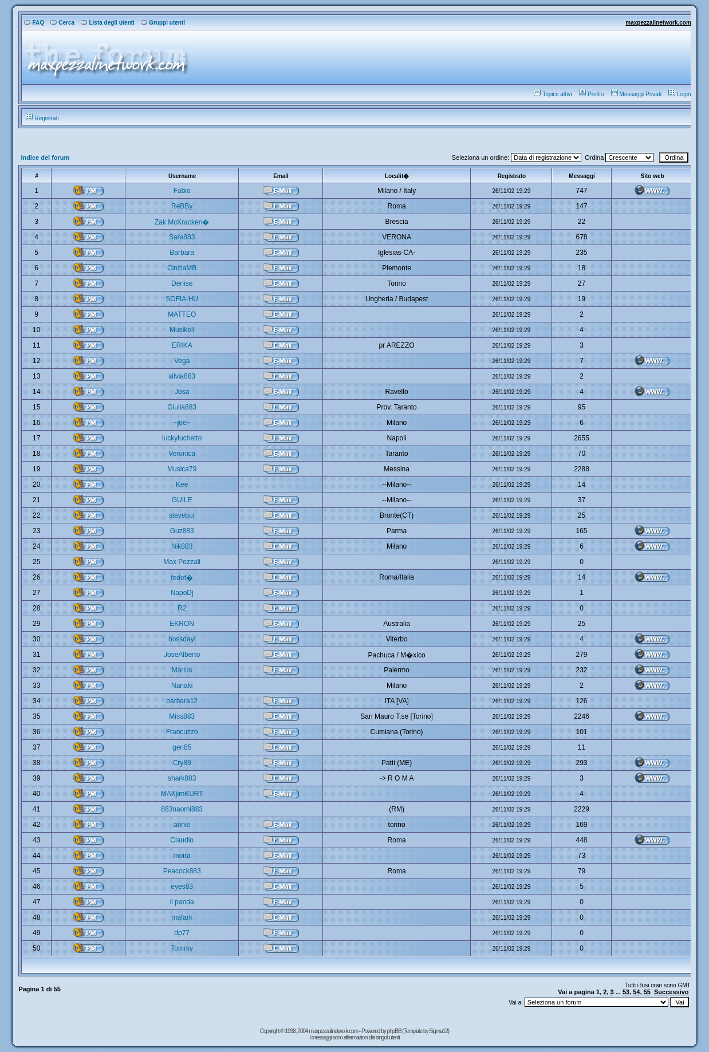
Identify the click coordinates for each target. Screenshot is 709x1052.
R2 (182, 608)
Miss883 (182, 716)
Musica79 (181, 469)
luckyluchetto (182, 438)
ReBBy (181, 206)
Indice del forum (45, 157)
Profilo (591, 94)
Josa (182, 392)
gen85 (181, 747)
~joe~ (182, 423)
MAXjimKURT (182, 794)
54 (636, 991)
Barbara (182, 253)
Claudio (182, 840)
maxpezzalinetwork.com (658, 22)
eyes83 (182, 886)
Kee (182, 484)
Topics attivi (553, 94)
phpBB (395, 1031)
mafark (181, 917)
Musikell (182, 330)
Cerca (62, 22)
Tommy (182, 948)
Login (679, 94)
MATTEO (182, 314)
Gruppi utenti (163, 22)
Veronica (181, 454)
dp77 (182, 933)
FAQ (34, 22)
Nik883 (181, 546)
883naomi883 (182, 809)
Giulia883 (181, 407)
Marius (182, 670)
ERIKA (182, 345)
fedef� (182, 578)
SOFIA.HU (182, 299)
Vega (182, 361)
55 (647, 991)
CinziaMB (181, 268)
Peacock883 (182, 871)
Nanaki (181, 685)
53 (626, 991)
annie (182, 825)
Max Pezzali (181, 562)
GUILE (182, 500)
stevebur (182, 515)
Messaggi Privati (636, 94)
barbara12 (182, 701)
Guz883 (182, 531)
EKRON (182, 624)
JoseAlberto (182, 655)
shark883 (182, 778)
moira (182, 856)
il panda (182, 902)
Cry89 (182, 763)
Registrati (42, 118)
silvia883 (181, 376)
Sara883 (182, 237)
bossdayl (181, 639)
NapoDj (182, 593)
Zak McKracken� (182, 222)
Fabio (182, 191)
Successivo (671, 991)
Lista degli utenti (107, 22)
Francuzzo (182, 732)
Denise (181, 283)
